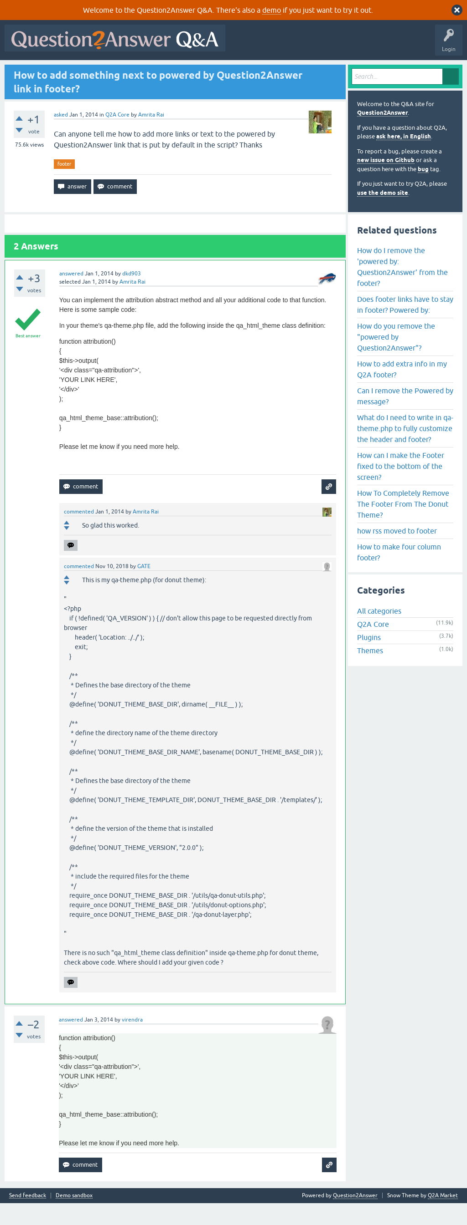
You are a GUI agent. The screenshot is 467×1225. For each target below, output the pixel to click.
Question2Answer (382, 135)
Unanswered (126, 71)
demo (271, 10)
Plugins (369, 660)
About (288, 71)
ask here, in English (403, 158)
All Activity (23, 71)
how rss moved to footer (397, 553)
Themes (370, 673)
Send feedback (27, 1217)
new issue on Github (386, 182)
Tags (161, 71)
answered (71, 295)
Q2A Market (443, 1217)
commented (79, 533)
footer (64, 185)
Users (189, 71)
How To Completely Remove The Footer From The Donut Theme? (403, 526)
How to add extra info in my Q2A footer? (402, 391)
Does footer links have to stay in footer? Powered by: (405, 326)
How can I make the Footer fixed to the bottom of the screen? (400, 488)
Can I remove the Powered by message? (405, 417)
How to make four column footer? (399, 574)
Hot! (91, 71)
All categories (379, 633)
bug (423, 191)
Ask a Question (227, 71)
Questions (59, 71)
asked (61, 136)
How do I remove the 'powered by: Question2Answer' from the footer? (402, 288)
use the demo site (382, 214)
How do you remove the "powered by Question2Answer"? (396, 359)
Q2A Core (117, 136)
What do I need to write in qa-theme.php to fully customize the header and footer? (405, 450)
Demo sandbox (74, 1217)
